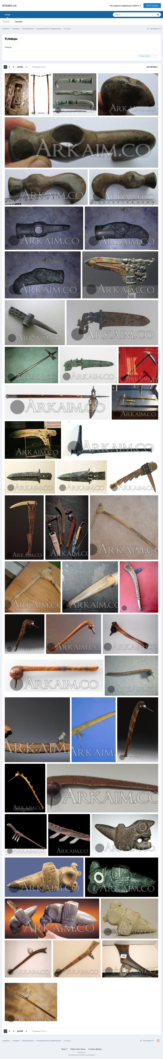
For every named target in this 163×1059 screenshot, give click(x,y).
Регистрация (152, 5)
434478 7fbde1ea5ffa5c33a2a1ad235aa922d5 (76, 971)
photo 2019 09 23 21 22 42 (112, 109)
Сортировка (152, 67)
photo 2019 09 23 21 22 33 (103, 198)
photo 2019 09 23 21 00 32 (19, 292)
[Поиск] (128, 14)
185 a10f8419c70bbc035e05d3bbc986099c (84, 452)
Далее (20, 67)
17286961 (11, 452)
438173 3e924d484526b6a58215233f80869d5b (29, 689)
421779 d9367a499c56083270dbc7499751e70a (86, 606)
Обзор (7, 15)
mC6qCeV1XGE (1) (92, 292)
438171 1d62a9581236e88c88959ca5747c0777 (69, 647)
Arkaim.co (9, 5)
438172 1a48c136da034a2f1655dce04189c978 (126, 647)
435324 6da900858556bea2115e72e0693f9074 (29, 932)
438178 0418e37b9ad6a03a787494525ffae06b (128, 689)
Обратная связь (78, 1049)
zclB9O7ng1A (13, 339)
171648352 (125, 377)
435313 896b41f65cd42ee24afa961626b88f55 (108, 890)
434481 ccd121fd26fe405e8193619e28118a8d (28, 1018)
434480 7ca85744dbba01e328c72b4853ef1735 (126, 971)
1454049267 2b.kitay (71, 377)
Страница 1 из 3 (39, 67)
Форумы (6, 21)
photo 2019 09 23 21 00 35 (98, 243)
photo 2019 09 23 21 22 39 (19, 161)
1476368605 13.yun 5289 (70, 487)
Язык (64, 1049)
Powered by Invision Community (81, 1055)
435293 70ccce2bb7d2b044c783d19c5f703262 (115, 849)
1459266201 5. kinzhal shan (81, 339)
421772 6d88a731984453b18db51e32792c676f (113, 553)
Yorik (15, 112)
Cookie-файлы (95, 1049)
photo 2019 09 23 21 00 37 (18, 243)
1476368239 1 (13, 487)
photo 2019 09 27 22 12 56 (66, 109)
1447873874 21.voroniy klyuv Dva (22, 413)
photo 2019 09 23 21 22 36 (19, 198)
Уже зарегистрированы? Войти (125, 6)
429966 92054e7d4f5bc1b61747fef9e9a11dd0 (131, 487)
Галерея (18, 21)
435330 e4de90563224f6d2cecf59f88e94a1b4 (124, 932)
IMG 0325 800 (120, 413)
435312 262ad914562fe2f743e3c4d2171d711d (28, 890)
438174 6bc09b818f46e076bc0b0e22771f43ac (28, 756)
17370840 (11, 377)
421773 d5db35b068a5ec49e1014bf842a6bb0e (28, 606)
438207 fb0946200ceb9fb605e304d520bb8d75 (71, 806)
